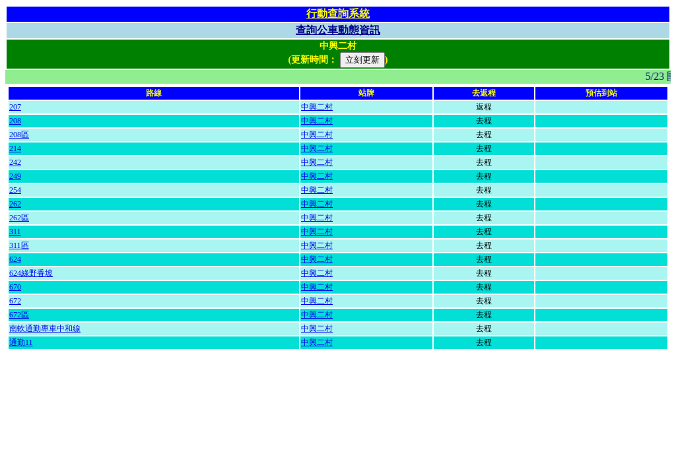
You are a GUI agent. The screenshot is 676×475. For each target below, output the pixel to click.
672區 (19, 314)
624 (15, 259)
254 (15, 190)
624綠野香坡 (31, 273)
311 (15, 231)
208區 (19, 134)
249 (15, 176)
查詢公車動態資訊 (338, 30)
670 (15, 287)
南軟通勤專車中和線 (45, 328)
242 (15, 162)
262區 (19, 217)
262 (15, 203)
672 (15, 300)
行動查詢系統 (338, 13)
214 (15, 148)
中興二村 (317, 106)
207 (15, 106)
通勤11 (21, 342)
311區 (19, 245)
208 (15, 120)
